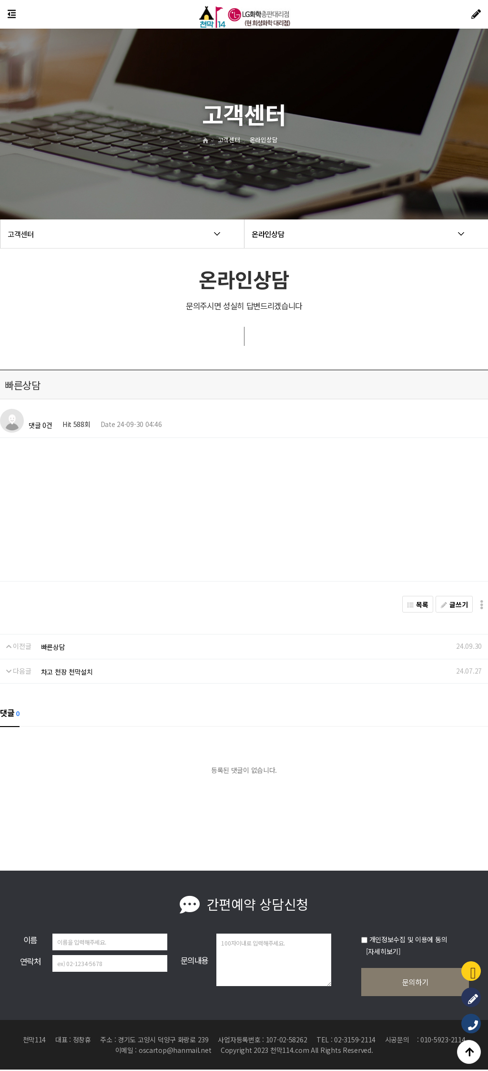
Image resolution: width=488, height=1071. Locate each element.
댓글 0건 (40, 425)
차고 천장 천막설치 (67, 671)
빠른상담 (53, 647)
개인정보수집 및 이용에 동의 (408, 939)
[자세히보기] (383, 951)
